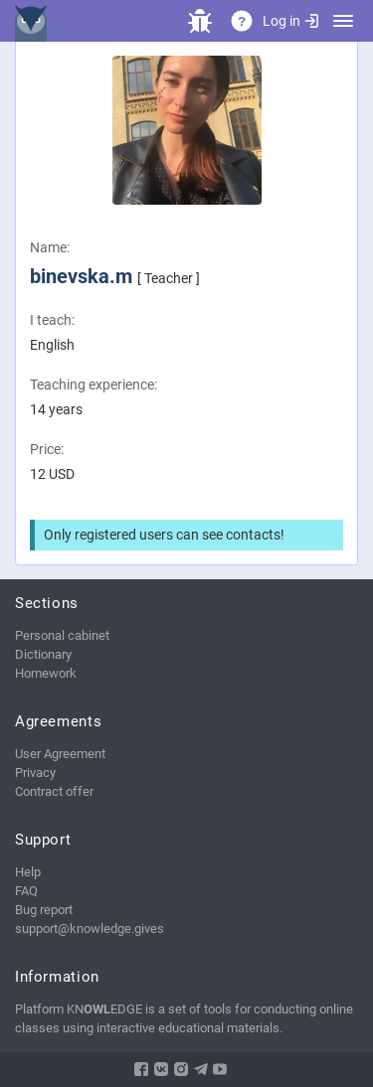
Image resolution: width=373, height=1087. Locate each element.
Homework (46, 673)
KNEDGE (35, 21)
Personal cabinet (62, 635)
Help (28, 871)
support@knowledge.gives (89, 928)
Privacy (35, 772)
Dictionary (43, 654)
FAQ (26, 890)
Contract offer (54, 791)
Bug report (44, 909)
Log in (290, 21)
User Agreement (60, 753)
